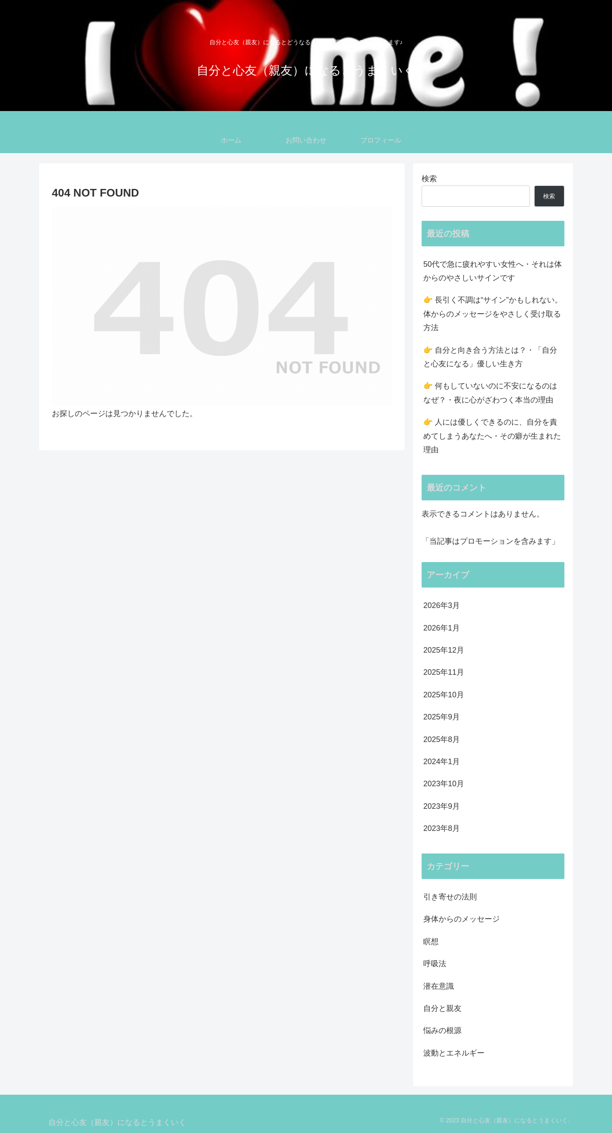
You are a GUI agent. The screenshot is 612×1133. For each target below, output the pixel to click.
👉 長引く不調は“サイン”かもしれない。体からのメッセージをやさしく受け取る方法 (492, 314)
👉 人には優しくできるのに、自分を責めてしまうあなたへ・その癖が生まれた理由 (492, 436)
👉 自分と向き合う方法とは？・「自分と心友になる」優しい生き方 (490, 357)
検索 (429, 178)
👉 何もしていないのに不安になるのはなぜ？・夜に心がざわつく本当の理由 (490, 393)
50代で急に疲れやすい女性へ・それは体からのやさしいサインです (492, 271)
